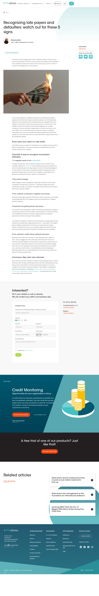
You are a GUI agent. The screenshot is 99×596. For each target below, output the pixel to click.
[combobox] (35, 313)
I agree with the (25, 350)
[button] (81, 57)
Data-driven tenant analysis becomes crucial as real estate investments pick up (68, 480)
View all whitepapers (18, 421)
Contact (48, 3)
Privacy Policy (89, 570)
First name (18, 324)
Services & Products (23, 3)
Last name (38, 324)
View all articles (9, 481)
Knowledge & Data (37, 3)
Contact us (82, 49)
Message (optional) (19, 338)
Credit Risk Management (11, 52)
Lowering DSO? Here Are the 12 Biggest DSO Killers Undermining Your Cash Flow (68, 509)
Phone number (39, 331)
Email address (18, 331)
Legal (81, 570)
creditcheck (36, 160)
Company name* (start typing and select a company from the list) (30, 310)
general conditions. (28, 350)
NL (65, 3)
